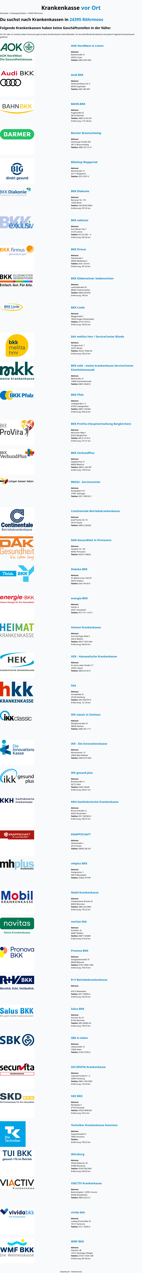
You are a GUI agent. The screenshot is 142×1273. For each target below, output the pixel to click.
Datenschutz (76, 1271)
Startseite (4, 13)
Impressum (65, 1271)
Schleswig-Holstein (18, 13)
